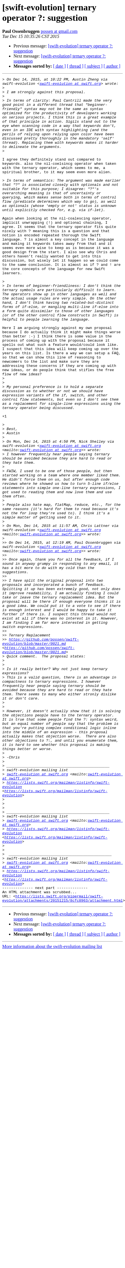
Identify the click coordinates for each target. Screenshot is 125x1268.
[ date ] (59, 66)
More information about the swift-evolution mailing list (52, 1096)
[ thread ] (75, 66)
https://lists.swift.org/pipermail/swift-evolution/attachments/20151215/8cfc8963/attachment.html (62, 1048)
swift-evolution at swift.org (57, 85)
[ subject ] (94, 66)
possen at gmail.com (59, 31)
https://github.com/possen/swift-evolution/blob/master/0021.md (40, 739)
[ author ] (112, 66)
